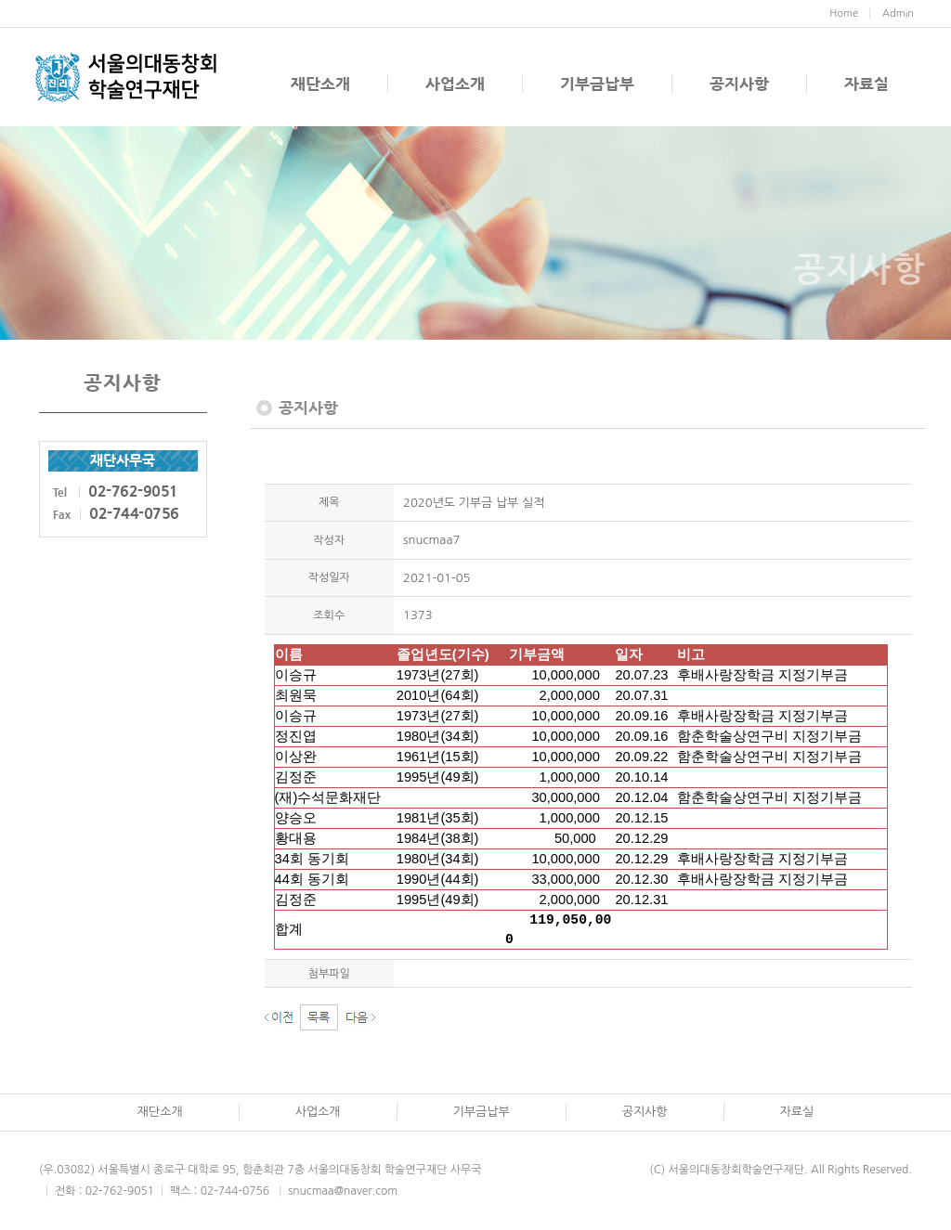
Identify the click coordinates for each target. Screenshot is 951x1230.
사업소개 (455, 83)
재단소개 (320, 83)
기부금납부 (597, 83)
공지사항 (739, 83)
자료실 (866, 83)
